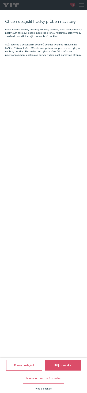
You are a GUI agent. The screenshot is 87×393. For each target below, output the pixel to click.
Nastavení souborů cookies (43, 378)
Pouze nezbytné (24, 365)
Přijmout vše (62, 365)
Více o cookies (43, 388)
